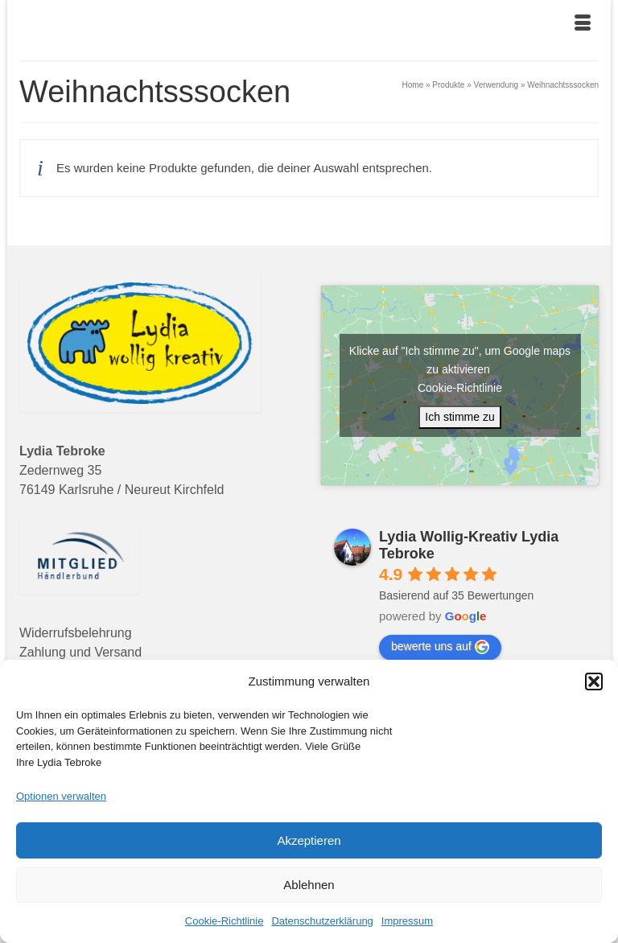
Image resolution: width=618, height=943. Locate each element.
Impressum (407, 921)
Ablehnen (308, 885)
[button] (594, 681)
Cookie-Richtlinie (224, 921)
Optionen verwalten (61, 796)
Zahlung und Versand (80, 652)
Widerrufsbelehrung (75, 633)
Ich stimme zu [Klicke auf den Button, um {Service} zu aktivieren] (459, 416)
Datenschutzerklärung (322, 921)
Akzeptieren (308, 840)
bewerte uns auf (440, 647)
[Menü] (582, 24)
